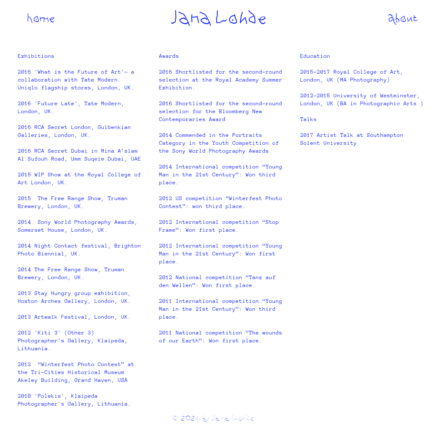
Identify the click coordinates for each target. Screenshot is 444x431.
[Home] (41, 18)
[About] (403, 18)
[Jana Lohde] (218, 18)
